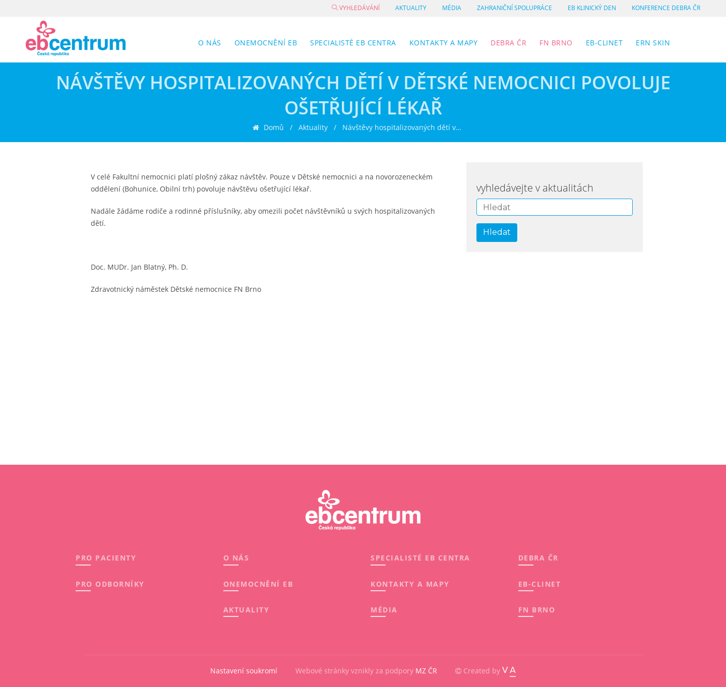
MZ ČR (426, 670)
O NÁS (236, 558)
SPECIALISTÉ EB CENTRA (420, 558)
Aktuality (411, 8)
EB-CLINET (539, 584)
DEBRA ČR (538, 558)
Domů (273, 127)
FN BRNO (537, 609)
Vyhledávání (356, 8)
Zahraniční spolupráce (514, 8)
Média (451, 8)
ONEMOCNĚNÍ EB (258, 584)
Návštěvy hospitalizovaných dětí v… (401, 127)
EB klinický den (592, 8)
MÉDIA (384, 609)
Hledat (497, 232)
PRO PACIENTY (106, 558)
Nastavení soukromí (243, 670)
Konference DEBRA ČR (666, 8)
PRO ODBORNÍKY (110, 584)
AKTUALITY (246, 609)
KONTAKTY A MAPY (410, 584)
